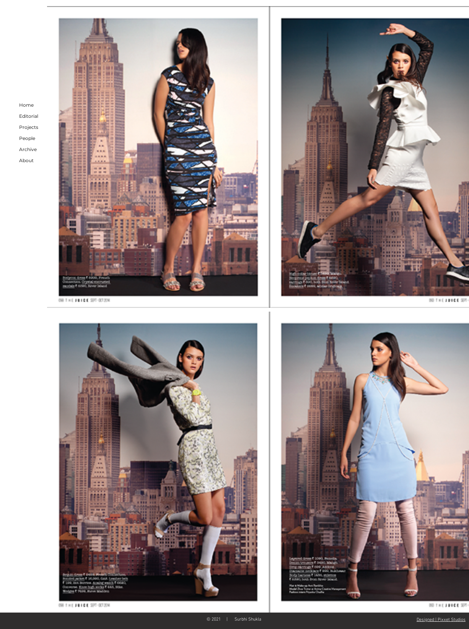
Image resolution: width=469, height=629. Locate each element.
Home (26, 105)
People (27, 138)
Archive (28, 149)
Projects (28, 127)
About (26, 160)
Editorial (28, 116)
